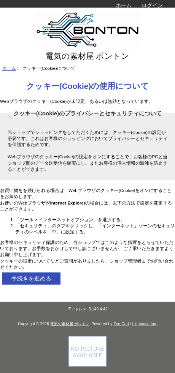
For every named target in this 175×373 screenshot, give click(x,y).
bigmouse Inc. (144, 324)
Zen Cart (121, 324)
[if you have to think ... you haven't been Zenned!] (87, 364)
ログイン (152, 5)
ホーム (124, 5)
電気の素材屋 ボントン (69, 324)
